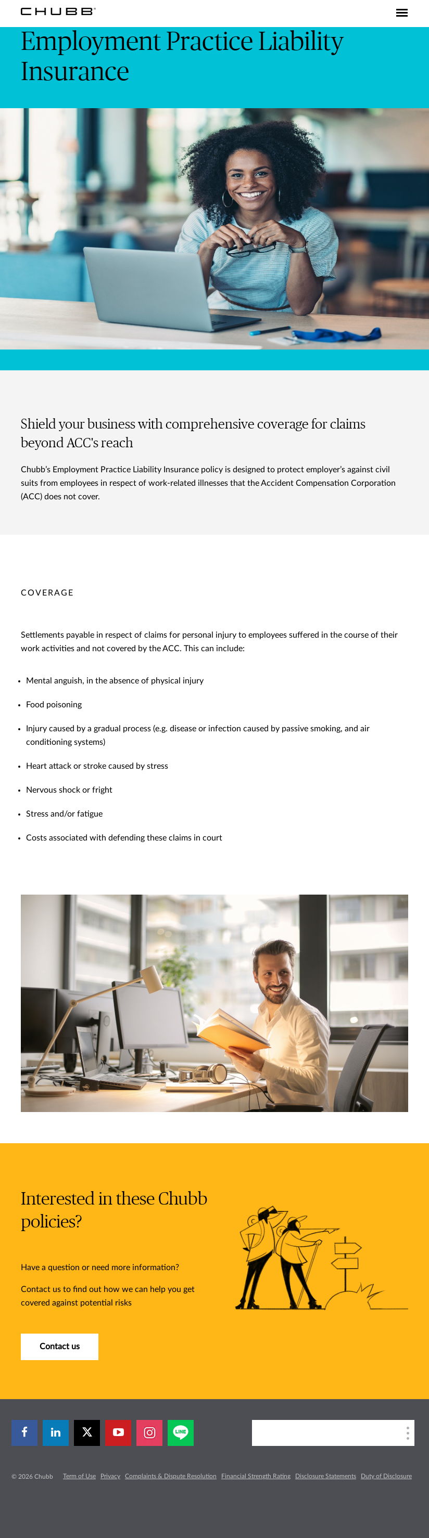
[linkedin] (56, 1433)
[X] (87, 1433)
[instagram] (149, 1433)
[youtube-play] (118, 1433)
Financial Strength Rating (256, 1476)
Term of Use (79, 1476)
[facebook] (24, 1433)
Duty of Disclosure (386, 1476)
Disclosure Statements (325, 1476)
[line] (181, 1433)
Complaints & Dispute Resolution (171, 1476)
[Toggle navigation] (402, 13)
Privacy (110, 1476)
